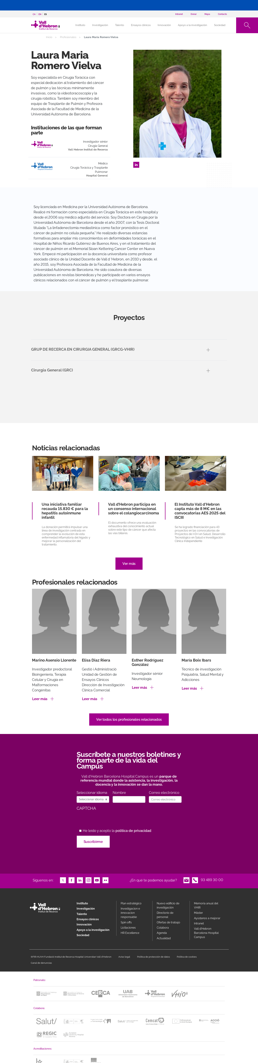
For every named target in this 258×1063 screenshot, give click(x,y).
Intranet (199, 923)
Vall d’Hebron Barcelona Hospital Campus (206, 933)
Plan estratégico (131, 903)
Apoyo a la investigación (192, 25)
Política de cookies (187, 956)
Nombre (119, 793)
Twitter (63, 880)
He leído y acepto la (117, 831)
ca (34, 14)
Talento (119, 25)
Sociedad (219, 25)
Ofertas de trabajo (168, 922)
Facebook (72, 880)
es (45, 14)
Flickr (105, 880)
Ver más (129, 564)
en (39, 14)
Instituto (82, 903)
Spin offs (126, 922)
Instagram (88, 880)
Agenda (162, 933)
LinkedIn (136, 164)
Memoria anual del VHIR (206, 905)
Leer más (39, 699)
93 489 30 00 (212, 880)
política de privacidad (133, 831)
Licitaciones (128, 927)
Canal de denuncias (41, 963)
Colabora (163, 927)
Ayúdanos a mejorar (207, 918)
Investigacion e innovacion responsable (130, 913)
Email (186, 880)
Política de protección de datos (153, 956)
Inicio (49, 37)
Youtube (97, 880)
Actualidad (164, 938)
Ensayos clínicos (141, 25)
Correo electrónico (164, 793)
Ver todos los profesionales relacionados (129, 719)
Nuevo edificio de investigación (168, 905)
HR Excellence (130, 933)
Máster (198, 912)
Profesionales (68, 37)
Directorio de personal (165, 915)
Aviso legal (124, 956)
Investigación (100, 25)
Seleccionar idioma (92, 793)
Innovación (164, 25)
